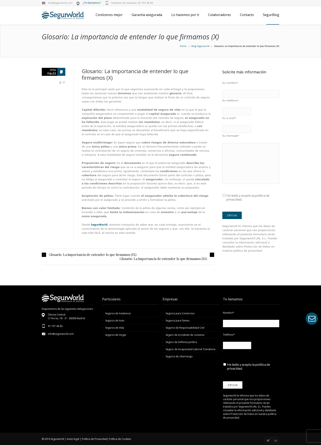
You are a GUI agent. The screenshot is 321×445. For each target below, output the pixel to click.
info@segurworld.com (60, 2)
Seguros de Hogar (115, 335)
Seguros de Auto (114, 320)
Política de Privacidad (94, 439)
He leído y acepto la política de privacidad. (247, 197)
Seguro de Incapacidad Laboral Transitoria (190, 349)
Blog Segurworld (200, 46)
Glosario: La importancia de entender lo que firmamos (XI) (163, 259)
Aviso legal (73, 439)
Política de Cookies (120, 439)
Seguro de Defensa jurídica (181, 342)
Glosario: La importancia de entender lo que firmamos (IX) (92, 255)
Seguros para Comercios (180, 313)
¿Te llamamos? (92, 3)
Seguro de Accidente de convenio (185, 335)
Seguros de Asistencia (118, 313)
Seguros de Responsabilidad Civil (185, 327)
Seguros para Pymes (177, 320)
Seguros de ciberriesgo (179, 356)
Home (183, 46)
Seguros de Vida (114, 327)
